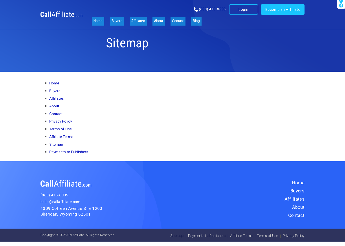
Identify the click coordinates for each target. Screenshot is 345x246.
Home (98, 11)
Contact (168, 11)
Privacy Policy (62, 121)
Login (243, 11)
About (151, 11)
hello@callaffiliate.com (62, 201)
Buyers (114, 11)
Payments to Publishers (71, 151)
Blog (184, 11)
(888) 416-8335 (211, 11)
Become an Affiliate (282, 11)
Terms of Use (61, 128)
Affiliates (133, 11)
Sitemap (56, 144)
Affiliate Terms (62, 136)
